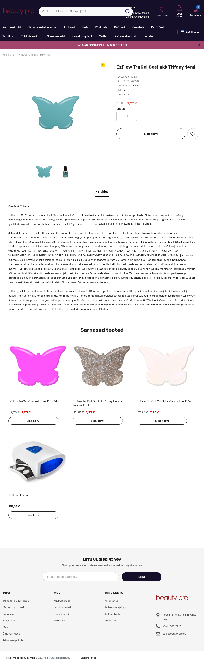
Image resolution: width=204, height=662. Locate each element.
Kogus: (120, 109)
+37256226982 (137, 17)
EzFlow (135, 85)
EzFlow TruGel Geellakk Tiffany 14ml (32, 54)
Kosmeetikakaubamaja (21, 657)
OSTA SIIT (121, 45)
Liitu (145, 577)
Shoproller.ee (88, 657)
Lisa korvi (151, 134)
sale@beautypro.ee (174, 633)
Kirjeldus (102, 191)
